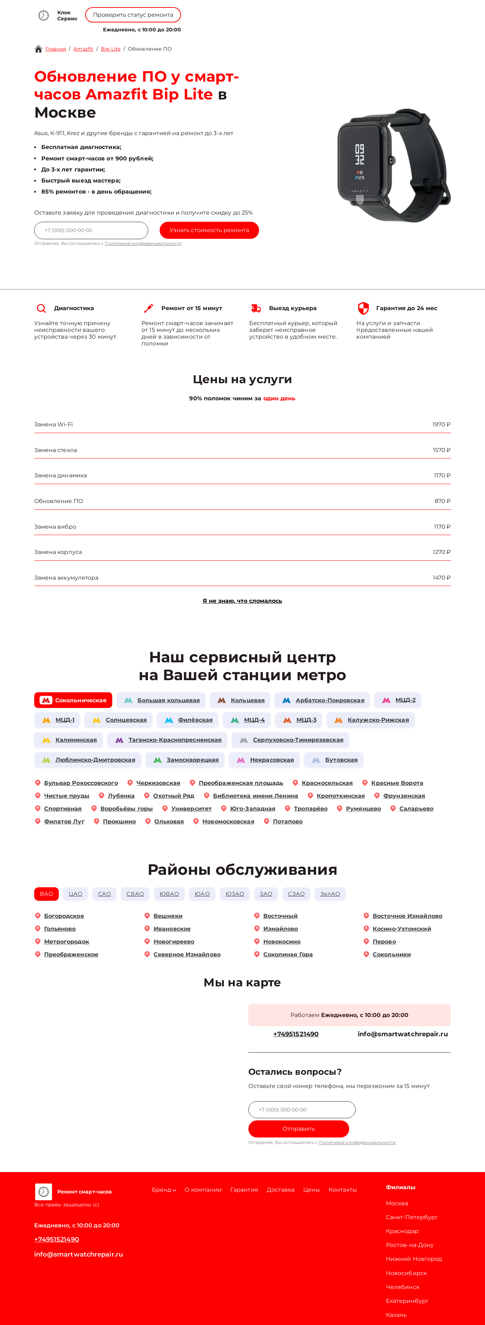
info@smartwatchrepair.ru (403, 1036)
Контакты (274, 28)
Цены (246, 28)
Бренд (174, 28)
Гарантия (244, 1173)
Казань (396, 1298)
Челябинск (402, 1270)
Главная (56, 49)
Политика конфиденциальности (242, 1310)
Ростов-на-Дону (410, 1228)
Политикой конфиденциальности (143, 243)
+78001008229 (197, 11)
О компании (212, 28)
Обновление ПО (150, 49)
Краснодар (402, 1214)
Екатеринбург (407, 1284)
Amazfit (83, 49)
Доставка (281, 1173)
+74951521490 (254, 11)
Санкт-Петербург (412, 1200)
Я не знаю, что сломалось (242, 602)
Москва (397, 1186)
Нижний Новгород (414, 1242)
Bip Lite (110, 49)
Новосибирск (406, 1256)
